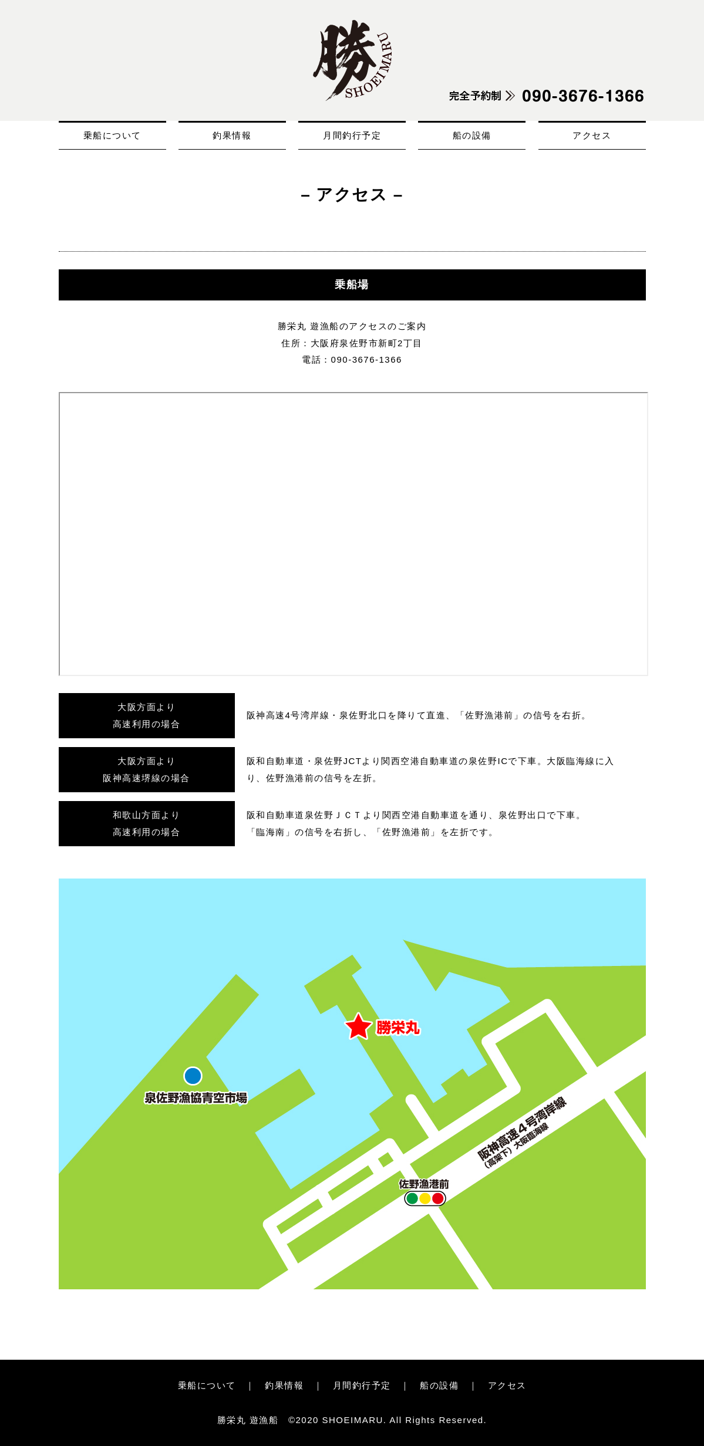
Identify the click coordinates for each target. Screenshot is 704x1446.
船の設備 (472, 135)
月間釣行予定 (352, 135)
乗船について (112, 135)
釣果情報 (232, 135)
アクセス (591, 135)
